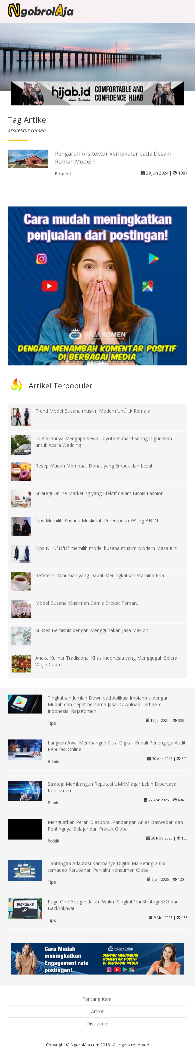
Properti (63, 173)
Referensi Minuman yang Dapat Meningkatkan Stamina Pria (99, 575)
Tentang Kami (97, 999)
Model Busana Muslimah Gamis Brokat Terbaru (86, 603)
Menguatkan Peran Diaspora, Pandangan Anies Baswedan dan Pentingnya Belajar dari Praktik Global (115, 825)
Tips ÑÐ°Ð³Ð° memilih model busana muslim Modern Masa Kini (106, 548)
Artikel (97, 1011)
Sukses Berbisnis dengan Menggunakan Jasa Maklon (91, 630)
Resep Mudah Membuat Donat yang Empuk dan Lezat (94, 465)
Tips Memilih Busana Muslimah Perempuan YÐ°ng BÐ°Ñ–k (99, 520)
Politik (53, 841)
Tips (52, 723)
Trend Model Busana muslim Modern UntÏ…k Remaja (92, 411)
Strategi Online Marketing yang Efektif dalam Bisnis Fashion (99, 493)
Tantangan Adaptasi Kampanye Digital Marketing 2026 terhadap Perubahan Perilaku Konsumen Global (106, 866)
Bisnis (53, 761)
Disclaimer (97, 1023)
